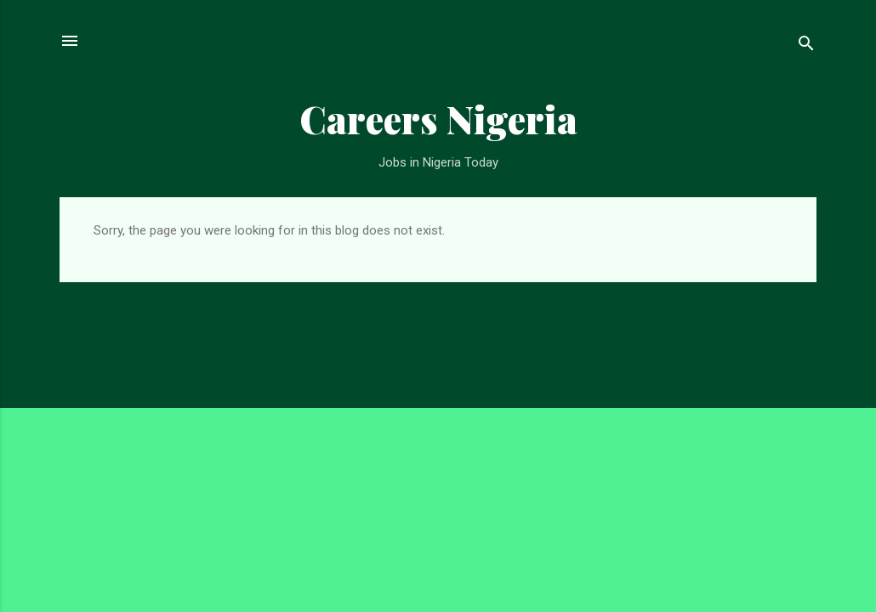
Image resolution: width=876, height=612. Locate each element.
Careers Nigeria (438, 119)
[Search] (806, 46)
